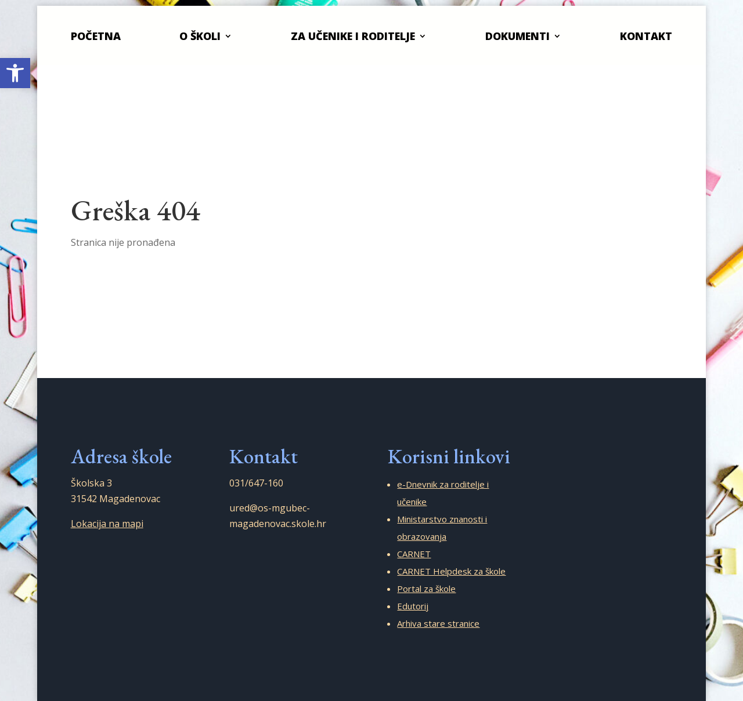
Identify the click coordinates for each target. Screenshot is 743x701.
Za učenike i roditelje (353, 36)
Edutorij (412, 606)
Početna (96, 36)
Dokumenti (517, 36)
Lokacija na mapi (107, 523)
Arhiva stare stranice (438, 623)
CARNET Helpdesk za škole (451, 571)
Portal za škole (426, 588)
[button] (15, 73)
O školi (200, 36)
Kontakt (646, 36)
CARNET (414, 554)
